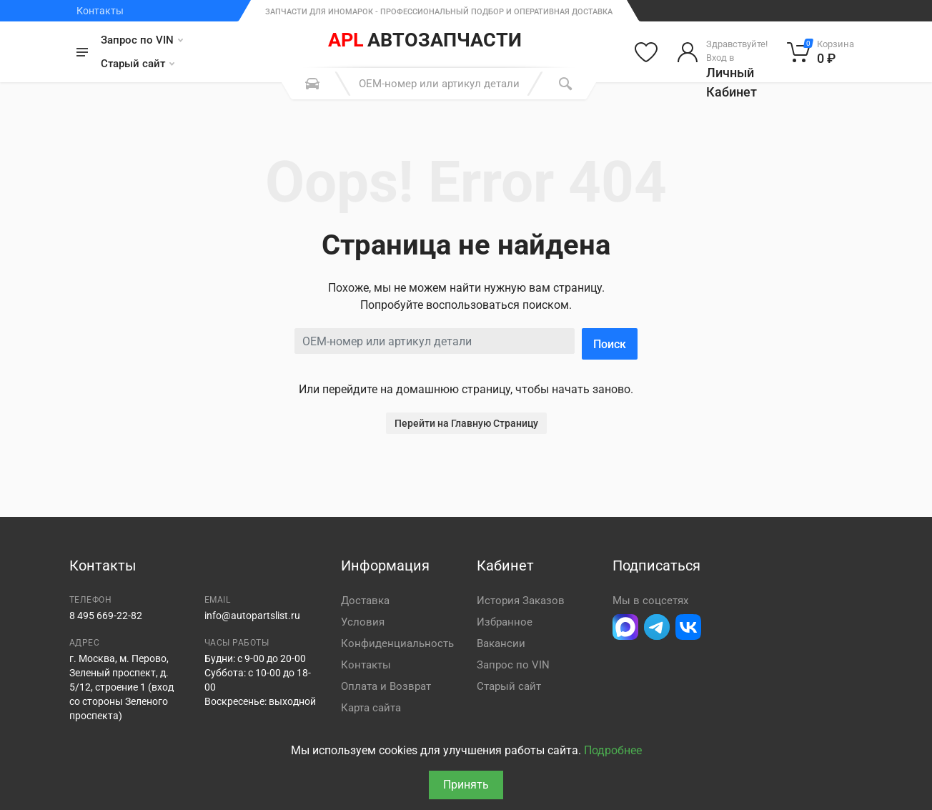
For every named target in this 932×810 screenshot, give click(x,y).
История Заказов (521, 600)
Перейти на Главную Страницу (466, 423)
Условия (363, 622)
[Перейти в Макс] (625, 627)
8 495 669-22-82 (105, 615)
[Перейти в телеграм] (657, 627)
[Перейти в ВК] (688, 627)
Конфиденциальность (397, 643)
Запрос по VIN (142, 40)
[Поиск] (565, 83)
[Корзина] (821, 52)
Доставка (365, 600)
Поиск (609, 344)
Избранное (504, 622)
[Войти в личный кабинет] (722, 52)
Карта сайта (371, 707)
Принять (466, 784)
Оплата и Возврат (386, 686)
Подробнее (613, 750)
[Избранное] (646, 52)
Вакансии (501, 643)
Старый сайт (137, 63)
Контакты (100, 11)
